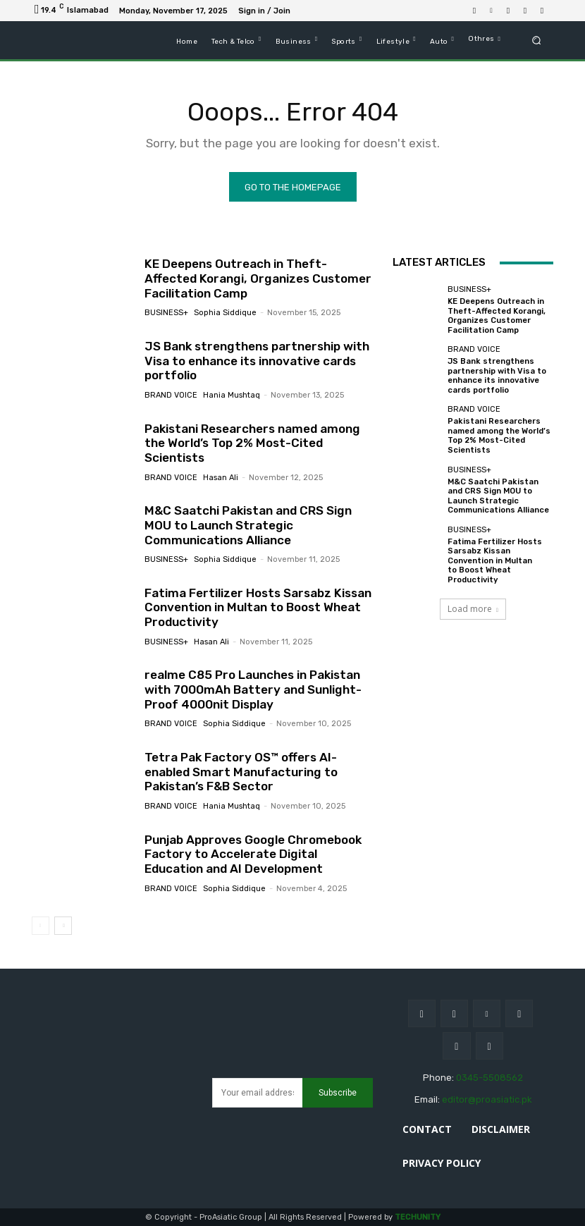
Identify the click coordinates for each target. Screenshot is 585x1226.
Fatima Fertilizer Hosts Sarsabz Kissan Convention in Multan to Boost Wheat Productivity (256, 607)
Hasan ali (220, 477)
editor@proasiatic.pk (487, 1099)
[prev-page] (40, 926)
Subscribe (338, 1092)
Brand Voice (170, 395)
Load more (473, 604)
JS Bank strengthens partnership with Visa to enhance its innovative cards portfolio (255, 360)
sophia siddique (225, 312)
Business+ (166, 313)
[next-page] (63, 926)
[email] (257, 1093)
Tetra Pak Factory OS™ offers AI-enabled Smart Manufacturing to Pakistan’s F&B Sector (239, 772)
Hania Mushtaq (231, 395)
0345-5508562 (489, 1077)
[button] (536, 40)
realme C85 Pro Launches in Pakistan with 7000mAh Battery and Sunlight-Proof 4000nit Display (251, 689)
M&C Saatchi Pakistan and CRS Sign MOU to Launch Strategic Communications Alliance (247, 525)
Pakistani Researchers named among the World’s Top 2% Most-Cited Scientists (251, 443)
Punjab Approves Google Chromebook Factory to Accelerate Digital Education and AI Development (252, 854)
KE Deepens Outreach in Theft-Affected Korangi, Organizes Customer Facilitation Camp (256, 278)
